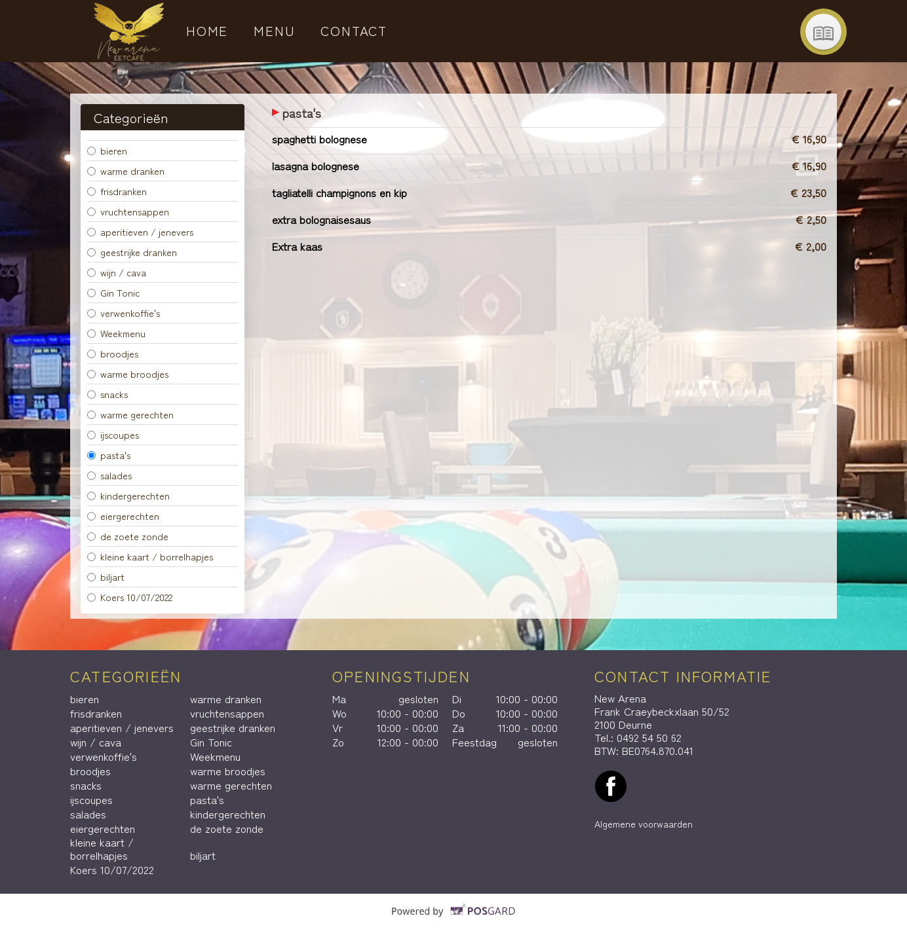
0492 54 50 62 (649, 737)
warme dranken (125, 170)
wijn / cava (116, 272)
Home (207, 30)
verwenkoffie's (123, 313)
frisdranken (117, 191)
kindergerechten (128, 495)
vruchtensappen (128, 211)
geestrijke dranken (132, 252)
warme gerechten (130, 414)
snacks (107, 394)
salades (109, 475)
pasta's (108, 455)
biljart (106, 576)
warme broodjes (127, 373)
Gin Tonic (113, 292)
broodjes (112, 353)
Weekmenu (116, 333)
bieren (107, 150)
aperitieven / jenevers (140, 231)
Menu (275, 30)
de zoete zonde (127, 536)
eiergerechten (123, 515)
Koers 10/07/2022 (129, 597)
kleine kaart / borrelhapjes (150, 556)
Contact (353, 30)
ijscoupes (113, 434)
